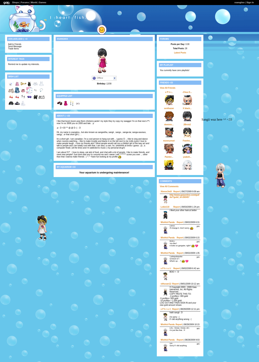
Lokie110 (165, 207)
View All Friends (167, 88)
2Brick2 (187, 124)
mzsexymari (169, 141)
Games (42, 2)
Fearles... (187, 141)
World (34, 2)
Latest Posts (180, 53)
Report (176, 191)
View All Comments (169, 186)
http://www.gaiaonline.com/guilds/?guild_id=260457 (184, 196)
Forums (25, 2)
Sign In (250, 2)
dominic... (169, 124)
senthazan (169, 108)
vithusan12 (166, 284)
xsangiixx (240, 2)
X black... (187, 108)
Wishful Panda (168, 222)
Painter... (169, 157)
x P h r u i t (166, 268)
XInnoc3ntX (166, 191)
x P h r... (169, 92)
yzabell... (187, 157)
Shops (15, 2)
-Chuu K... (187, 92)
